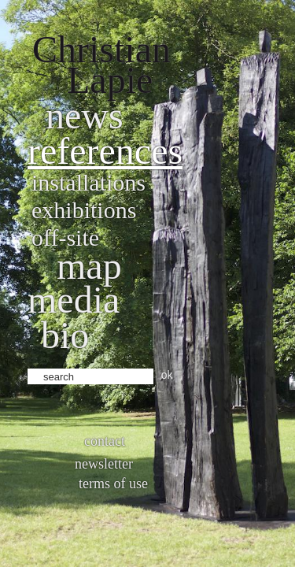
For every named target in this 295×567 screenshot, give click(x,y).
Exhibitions (83, 210)
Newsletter (104, 464)
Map (89, 266)
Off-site (65, 237)
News (85, 115)
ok (167, 375)
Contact (104, 441)
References (105, 151)
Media (74, 300)
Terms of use (113, 483)
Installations (88, 182)
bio (65, 335)
